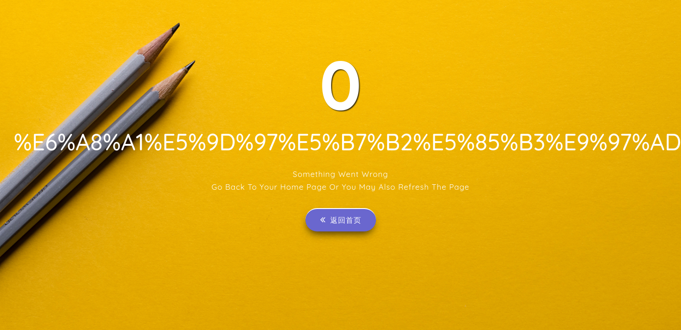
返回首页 (340, 220)
